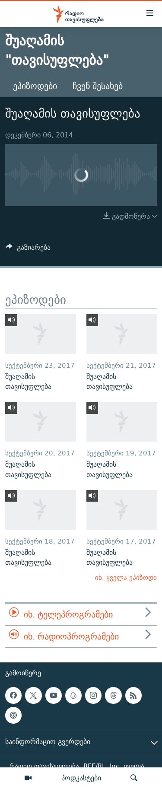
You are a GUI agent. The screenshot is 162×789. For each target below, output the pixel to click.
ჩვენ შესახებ (98, 85)
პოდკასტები (81, 778)
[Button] (28, 249)
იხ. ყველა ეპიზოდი (126, 577)
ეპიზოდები (35, 85)
